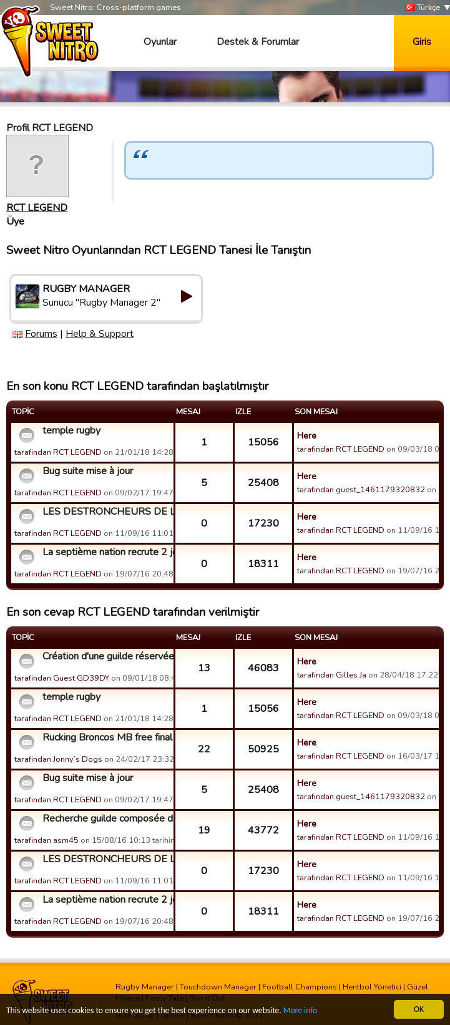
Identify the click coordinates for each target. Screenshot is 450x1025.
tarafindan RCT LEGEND (58, 452)
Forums (41, 334)
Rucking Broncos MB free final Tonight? (106, 737)
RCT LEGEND (36, 208)
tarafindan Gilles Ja (331, 675)
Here (306, 435)
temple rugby (71, 430)
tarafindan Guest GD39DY (61, 678)
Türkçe (422, 8)
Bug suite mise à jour (87, 471)
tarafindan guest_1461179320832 (361, 489)
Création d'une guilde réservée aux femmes (106, 656)
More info (300, 1011)
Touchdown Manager (218, 987)
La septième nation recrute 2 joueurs (106, 552)
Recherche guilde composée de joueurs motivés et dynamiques (106, 818)
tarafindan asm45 (46, 840)
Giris (422, 42)
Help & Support (100, 334)
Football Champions (299, 987)
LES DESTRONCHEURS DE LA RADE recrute (106, 511)
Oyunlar (160, 42)
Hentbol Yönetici (372, 987)
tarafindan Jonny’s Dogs (58, 759)
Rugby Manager (144, 987)
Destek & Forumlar (258, 42)
